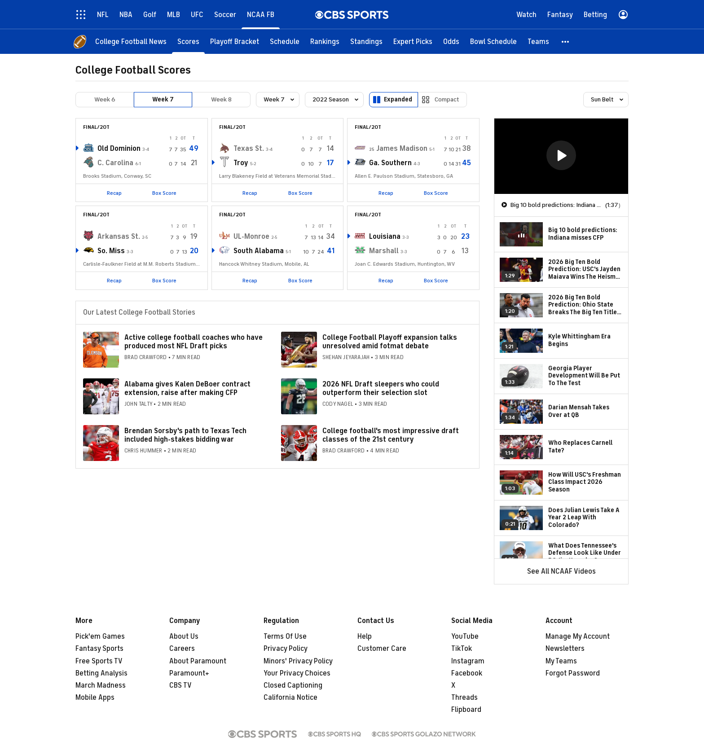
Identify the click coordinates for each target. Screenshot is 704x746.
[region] (561, 156)
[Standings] (366, 41)
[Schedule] (284, 41)
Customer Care (381, 648)
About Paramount (197, 661)
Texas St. (248, 148)
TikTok (461, 648)
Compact (447, 99)
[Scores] (188, 41)
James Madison (401, 148)
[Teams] (538, 41)
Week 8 (221, 99)
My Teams (561, 661)
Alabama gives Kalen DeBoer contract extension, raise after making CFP (187, 388)
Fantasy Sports (99, 648)
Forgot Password (573, 673)
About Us (183, 636)
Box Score (164, 193)
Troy (240, 163)
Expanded (398, 99)
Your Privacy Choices (297, 673)
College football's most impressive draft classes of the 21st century (390, 435)
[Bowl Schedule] (493, 41)
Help (364, 636)
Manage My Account (578, 636)
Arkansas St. (118, 236)
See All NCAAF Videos (561, 571)
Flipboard (466, 709)
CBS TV (180, 685)
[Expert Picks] (413, 41)
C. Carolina (115, 163)
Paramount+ (189, 673)
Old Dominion (119, 148)
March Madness (100, 685)
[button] (565, 41)
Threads (464, 697)
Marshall (384, 251)
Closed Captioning (293, 685)
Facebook (466, 673)
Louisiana (384, 236)
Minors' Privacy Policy (298, 661)
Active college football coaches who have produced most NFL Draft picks (193, 342)
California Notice (290, 697)
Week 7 (163, 99)
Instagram (467, 661)
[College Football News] (131, 41)
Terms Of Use (285, 636)
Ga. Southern (390, 163)
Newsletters (565, 648)
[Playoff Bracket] (234, 41)
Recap (114, 193)
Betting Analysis (101, 673)
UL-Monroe (251, 236)
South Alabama (258, 251)
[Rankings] (325, 41)
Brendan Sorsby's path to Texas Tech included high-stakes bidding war (185, 435)
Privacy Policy (286, 648)
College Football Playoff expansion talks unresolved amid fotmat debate (389, 342)
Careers (182, 648)
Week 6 (104, 99)
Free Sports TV (99, 661)
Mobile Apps (94, 697)
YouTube (465, 636)
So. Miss (111, 251)
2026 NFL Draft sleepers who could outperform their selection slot (380, 388)
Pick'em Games (100, 636)
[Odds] (451, 41)
